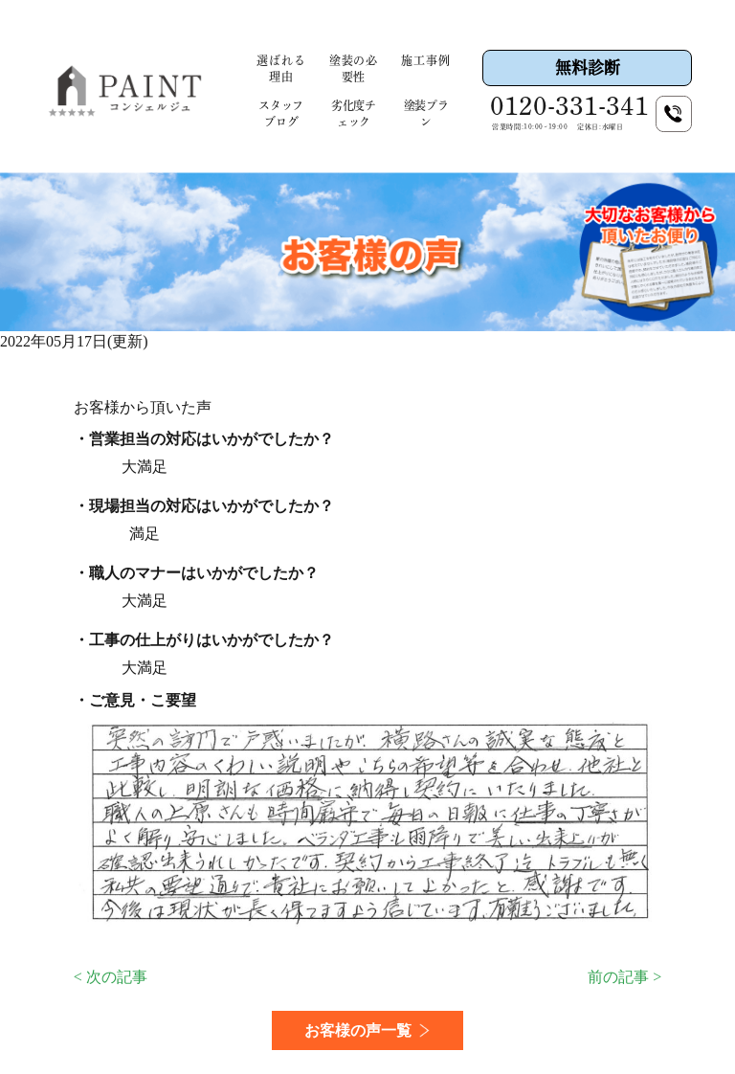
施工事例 (425, 60)
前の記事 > (624, 977)
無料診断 (587, 67)
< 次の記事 (110, 977)
